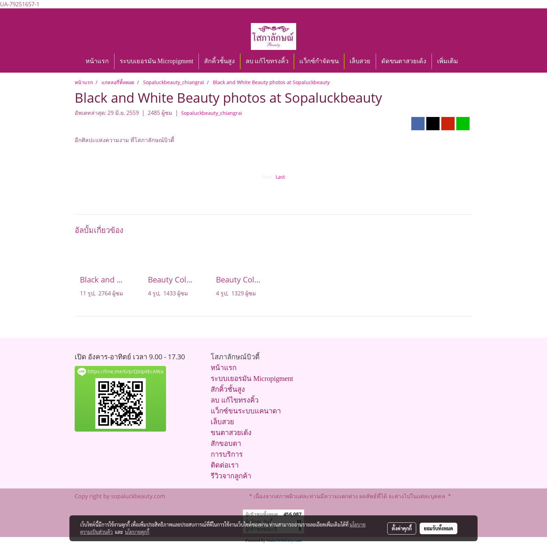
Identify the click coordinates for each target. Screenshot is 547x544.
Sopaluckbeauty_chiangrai (211, 113)
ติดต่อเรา (225, 465)
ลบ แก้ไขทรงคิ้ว (267, 61)
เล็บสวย (360, 61)
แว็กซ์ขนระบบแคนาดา (246, 411)
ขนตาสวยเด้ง (231, 432)
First (267, 177)
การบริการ (227, 454)
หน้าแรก (97, 61)
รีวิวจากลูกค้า (231, 476)
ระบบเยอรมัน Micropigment (156, 61)
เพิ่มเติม (447, 61)
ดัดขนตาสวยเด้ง (403, 61)
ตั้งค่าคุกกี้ (402, 528)
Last (280, 177)
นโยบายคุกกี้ (137, 532)
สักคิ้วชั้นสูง (219, 61)
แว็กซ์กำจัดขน (319, 61)
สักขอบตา (226, 443)
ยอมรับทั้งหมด (438, 528)
